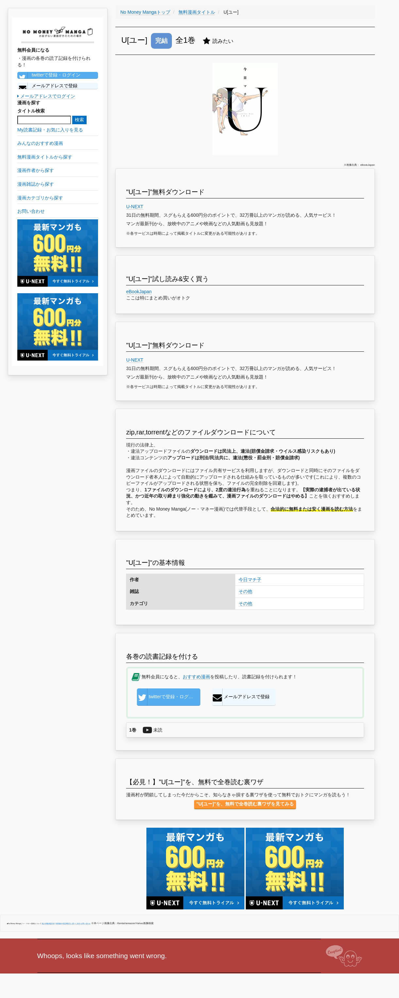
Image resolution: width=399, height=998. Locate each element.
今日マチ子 (250, 579)
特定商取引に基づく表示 (71, 923)
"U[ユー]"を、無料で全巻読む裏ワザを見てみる (245, 803)
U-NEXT (134, 206)
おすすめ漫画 (196, 676)
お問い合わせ (86, 923)
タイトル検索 (31, 110)
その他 (245, 591)
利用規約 (59, 923)
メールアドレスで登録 (47, 86)
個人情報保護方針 (48, 923)
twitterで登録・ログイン (48, 75)
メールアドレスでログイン (46, 96)
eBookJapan (139, 291)
